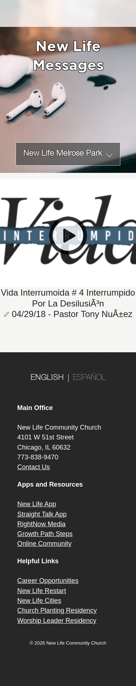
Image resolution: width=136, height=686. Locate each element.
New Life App (36, 504)
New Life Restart (41, 590)
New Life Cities (39, 600)
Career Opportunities (48, 580)
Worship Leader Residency (56, 620)
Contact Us (33, 467)
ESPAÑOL (89, 378)
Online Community (44, 543)
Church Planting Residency (57, 610)
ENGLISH (47, 378)
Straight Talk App (42, 514)
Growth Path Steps (45, 533)
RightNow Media (41, 524)
